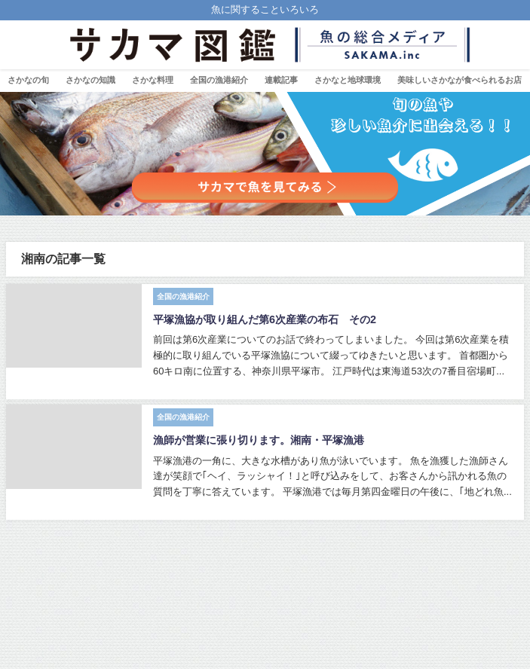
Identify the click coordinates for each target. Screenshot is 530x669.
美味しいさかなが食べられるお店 (459, 79)
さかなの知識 (90, 79)
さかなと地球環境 (347, 79)
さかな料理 (152, 79)
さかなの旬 (28, 79)
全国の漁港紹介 (219, 79)
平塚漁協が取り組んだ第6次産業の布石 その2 (264, 319)
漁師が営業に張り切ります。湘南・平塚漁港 (258, 440)
